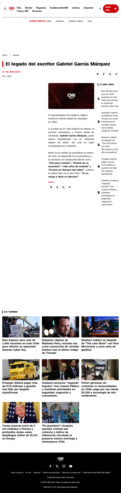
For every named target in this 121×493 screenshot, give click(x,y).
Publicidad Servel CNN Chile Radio (60, 477)
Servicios (37, 11)
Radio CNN (110, 8)
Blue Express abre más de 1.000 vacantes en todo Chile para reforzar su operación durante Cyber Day (110, 99)
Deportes (88, 7)
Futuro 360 (22, 11)
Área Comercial (17, 472)
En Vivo (28, 472)
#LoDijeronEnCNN (59, 7)
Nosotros (37, 472)
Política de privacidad (51, 472)
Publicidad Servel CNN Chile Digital (96, 472)
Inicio (4, 55)
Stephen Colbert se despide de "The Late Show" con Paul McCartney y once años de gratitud (109, 145)
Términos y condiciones (71, 472)
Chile (48, 21)
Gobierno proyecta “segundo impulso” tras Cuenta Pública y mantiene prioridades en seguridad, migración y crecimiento (110, 192)
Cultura (76, 7)
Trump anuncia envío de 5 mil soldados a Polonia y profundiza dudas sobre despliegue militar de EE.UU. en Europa (20, 432)
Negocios (41, 7)
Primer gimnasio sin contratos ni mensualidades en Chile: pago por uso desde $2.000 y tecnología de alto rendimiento (99, 389)
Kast (90, 21)
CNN (9, 76)
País (19, 7)
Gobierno (60, 21)
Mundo (28, 7)
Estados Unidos (76, 21)
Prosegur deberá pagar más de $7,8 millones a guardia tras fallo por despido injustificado (109, 166)
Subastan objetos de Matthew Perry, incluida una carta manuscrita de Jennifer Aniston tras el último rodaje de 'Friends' (110, 121)
